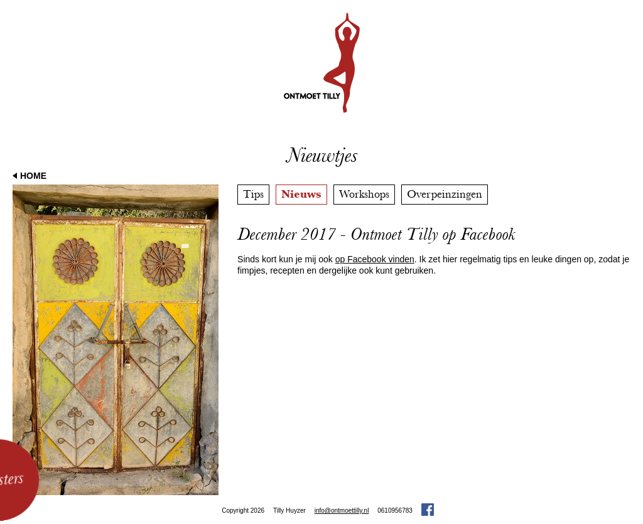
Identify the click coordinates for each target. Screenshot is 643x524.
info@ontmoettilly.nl (342, 510)
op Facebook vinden (374, 259)
